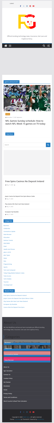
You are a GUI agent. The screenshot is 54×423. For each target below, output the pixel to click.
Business (6, 225)
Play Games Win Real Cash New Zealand (17, 204)
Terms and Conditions (10, 397)
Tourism (6, 282)
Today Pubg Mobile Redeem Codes (14, 273)
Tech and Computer (10, 270)
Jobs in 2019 (7, 252)
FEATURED (7, 243)
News (5, 258)
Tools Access (7, 276)
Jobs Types (7, 255)
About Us (6, 367)
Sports (7, 114)
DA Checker (7, 382)
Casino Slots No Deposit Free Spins (14, 307)
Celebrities (7, 228)
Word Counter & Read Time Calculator (15, 401)
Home (5, 390)
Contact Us (7, 374)
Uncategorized (8, 285)
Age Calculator (8, 371)
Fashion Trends (8, 240)
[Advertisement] (27, 61)
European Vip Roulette (12, 212)
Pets (5, 261)
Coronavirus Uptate (9, 231)
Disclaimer (7, 386)
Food (5, 246)
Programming (8, 264)
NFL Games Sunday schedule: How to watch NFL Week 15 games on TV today (25, 122)
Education (7, 237)
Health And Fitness (9, 249)
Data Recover (7, 234)
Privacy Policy (8, 393)
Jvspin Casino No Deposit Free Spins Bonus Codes (20, 196)
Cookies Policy (8, 378)
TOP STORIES (7, 279)
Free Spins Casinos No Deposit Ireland (24, 181)
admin (20, 117)
